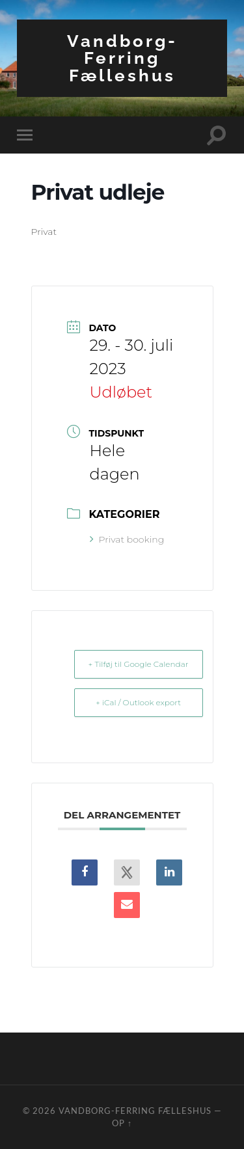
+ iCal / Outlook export (138, 702)
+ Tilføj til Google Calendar (138, 664)
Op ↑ (122, 1123)
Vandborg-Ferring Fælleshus (122, 58)
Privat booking (127, 539)
